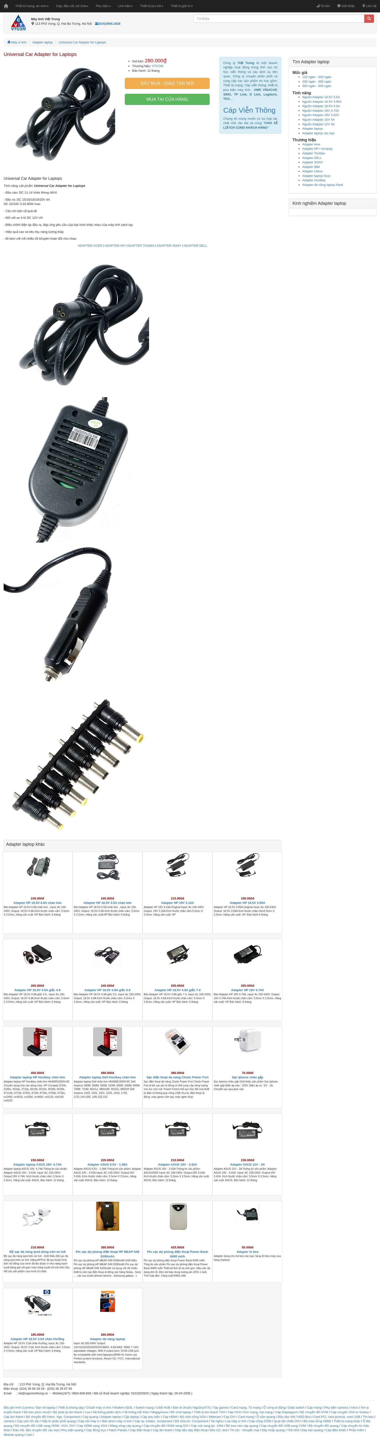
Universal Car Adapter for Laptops (82, 42)
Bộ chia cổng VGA (193, 1417)
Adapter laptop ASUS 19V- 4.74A (37, 1164)
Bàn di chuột (181, 1407)
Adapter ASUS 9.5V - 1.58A (107, 1164)
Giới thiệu (346, 6)
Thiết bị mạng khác (346, 1421)
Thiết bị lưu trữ (151, 6)
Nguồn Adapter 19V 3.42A (320, 115)
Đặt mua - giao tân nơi (167, 83)
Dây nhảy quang (273, 1430)
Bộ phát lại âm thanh (68, 1412)
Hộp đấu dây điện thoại (191, 1430)
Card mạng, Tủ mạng (246, 1407)
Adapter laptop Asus (316, 176)
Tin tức (323, 6)
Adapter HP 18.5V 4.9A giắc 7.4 (178, 990)
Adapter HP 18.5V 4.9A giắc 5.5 (108, 990)
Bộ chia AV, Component (191, 1421)
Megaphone (160, 1412)
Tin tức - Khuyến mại (244, 1430)
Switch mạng (145, 1407)
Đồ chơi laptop (181, 1412)
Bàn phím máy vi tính (117, 1421)
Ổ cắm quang (265, 1417)
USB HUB (163, 1407)
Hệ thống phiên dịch (107, 1412)
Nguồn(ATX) (202, 1407)
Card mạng (246, 1417)
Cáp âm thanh (14, 1417)
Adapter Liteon (312, 171)
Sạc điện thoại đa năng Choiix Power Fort (178, 1077)
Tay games (221, 1407)
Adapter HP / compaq (317, 148)
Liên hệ (369, 6)
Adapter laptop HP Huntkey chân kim (37, 1077)
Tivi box (368, 1417)
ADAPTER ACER (90, 245)
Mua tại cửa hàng (167, 99)
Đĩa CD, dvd (218, 1430)
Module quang (14, 1435)
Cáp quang (90, 1417)
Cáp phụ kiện (150, 1417)
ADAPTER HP (114, 245)
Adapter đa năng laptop (107, 1339)
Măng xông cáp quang (125, 1426)
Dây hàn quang (312, 1430)
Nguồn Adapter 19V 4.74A (320, 110)
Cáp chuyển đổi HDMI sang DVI (165, 1426)
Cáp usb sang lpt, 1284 (207, 1426)
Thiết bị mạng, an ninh (32, 6)
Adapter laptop (42, 42)
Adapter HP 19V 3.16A (177, 903)
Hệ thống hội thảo (136, 1412)
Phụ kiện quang (72, 1430)
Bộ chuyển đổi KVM (314, 1412)
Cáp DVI (230, 1417)
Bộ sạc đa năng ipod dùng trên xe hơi (37, 1252)
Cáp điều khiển (336, 1430)
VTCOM (157, 66)
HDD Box (304, 1417)
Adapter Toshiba (313, 153)
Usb (29, 1435)
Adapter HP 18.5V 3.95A (247, 903)
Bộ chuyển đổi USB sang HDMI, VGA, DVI (45, 1426)
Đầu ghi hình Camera (18, 1407)
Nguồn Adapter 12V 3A (318, 124)
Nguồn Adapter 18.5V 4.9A (321, 106)
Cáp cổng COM (260, 1421)
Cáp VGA (234, 1412)
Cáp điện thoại (140, 1430)
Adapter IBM (311, 167)
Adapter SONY (312, 162)
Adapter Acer (311, 144)
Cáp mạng (314, 1407)
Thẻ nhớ (293, 1430)
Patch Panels (118, 1430)
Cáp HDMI (170, 1417)
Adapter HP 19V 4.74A (247, 990)
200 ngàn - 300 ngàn (316, 81)
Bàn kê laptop (45, 1407)
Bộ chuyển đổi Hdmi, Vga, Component (53, 1417)
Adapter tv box (248, 1252)
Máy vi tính (16, 42)
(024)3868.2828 (107, 23)
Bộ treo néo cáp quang (242, 1426)
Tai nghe (216, 1421)
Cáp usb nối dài (28, 1421)
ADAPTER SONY (169, 245)
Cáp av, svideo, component (153, 1421)
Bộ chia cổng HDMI (317, 1421)
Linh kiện (125, 6)
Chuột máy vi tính (98, 1407)
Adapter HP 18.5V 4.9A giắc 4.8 (38, 990)
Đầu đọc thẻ (286, 1417)
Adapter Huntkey (314, 180)
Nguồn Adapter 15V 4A (318, 119)
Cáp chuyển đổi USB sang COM (283, 1426)
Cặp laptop (131, 1417)
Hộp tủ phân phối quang (58, 1421)
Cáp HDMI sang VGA (92, 1426)
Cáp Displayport (286, 1412)
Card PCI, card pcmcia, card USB (336, 1417)
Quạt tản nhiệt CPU (287, 1421)
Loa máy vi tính (235, 1421)
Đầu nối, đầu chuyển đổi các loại (36, 1430)
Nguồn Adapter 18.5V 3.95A (322, 101)
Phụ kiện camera (336, 1407)
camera (9, 1421)
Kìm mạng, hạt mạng (257, 1412)
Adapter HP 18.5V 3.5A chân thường (37, 1339)
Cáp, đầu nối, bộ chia (72, 6)
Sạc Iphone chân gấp (247, 1077)
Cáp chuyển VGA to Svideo (350, 1412)
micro (354, 1407)
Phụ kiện (103, 6)
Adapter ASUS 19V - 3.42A (177, 1164)
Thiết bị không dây (71, 1407)
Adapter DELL (312, 158)
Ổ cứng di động (274, 1407)
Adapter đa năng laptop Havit (322, 185)
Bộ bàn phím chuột (37, 1412)
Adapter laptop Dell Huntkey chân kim (107, 1077)
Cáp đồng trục (96, 1430)
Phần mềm (356, 1430)
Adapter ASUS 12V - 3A (247, 1164)
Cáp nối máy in (88, 1421)
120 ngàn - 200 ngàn (316, 77)
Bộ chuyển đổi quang (323, 1426)
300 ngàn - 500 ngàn (316, 86)
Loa (87, 1412)
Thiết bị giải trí (182, 6)
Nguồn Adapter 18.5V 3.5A (321, 97)
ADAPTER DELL (195, 245)
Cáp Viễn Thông (249, 110)
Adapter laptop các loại (318, 133)
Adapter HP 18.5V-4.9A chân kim (37, 903)
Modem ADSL (124, 1407)
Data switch (296, 1407)
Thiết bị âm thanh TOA (209, 1412)
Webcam (215, 1417)
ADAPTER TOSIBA (140, 245)
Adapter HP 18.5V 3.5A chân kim (107, 903)
